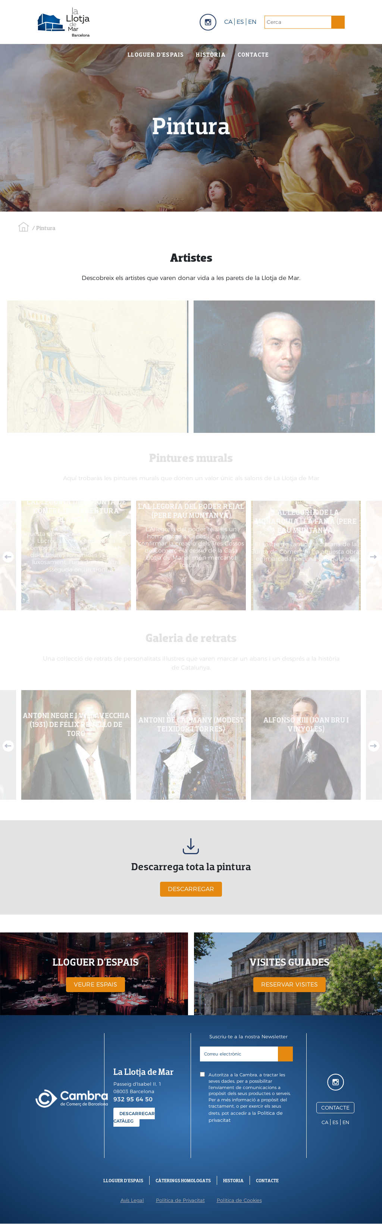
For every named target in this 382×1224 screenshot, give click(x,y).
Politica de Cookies (239, 1200)
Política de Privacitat (180, 1200)
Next (373, 557)
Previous (8, 557)
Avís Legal (132, 1200)
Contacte (253, 54)
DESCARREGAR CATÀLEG (134, 1117)
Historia (233, 1180)
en (252, 21)
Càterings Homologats (183, 1180)
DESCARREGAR (191, 889)
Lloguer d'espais (156, 54)
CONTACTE (335, 1107)
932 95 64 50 (133, 1099)
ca (228, 21)
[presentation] (249, 1143)
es (240, 21)
